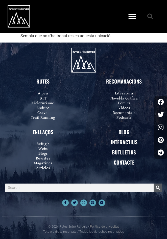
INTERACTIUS (124, 142)
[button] (132, 16)
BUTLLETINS (124, 152)
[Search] (158, 188)
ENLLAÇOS (43, 132)
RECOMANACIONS (124, 81)
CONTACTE (124, 162)
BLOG (123, 132)
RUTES (43, 81)
